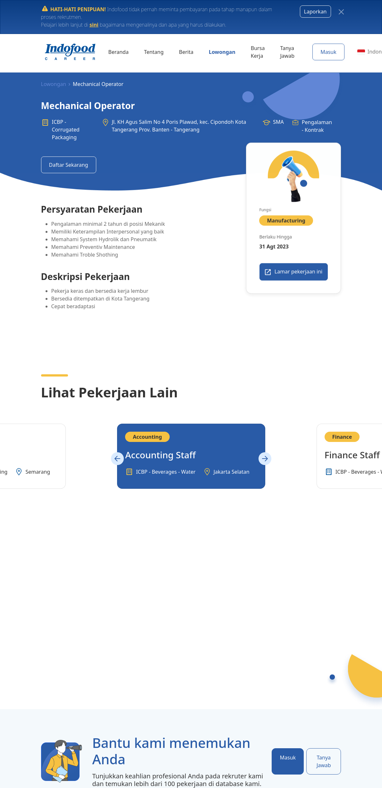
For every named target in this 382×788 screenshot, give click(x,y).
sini (93, 24)
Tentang (154, 51)
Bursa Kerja (258, 52)
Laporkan (315, 11)
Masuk (328, 51)
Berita (186, 51)
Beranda (118, 51)
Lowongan (222, 51)
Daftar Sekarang (68, 164)
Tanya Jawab (287, 52)
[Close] (341, 12)
